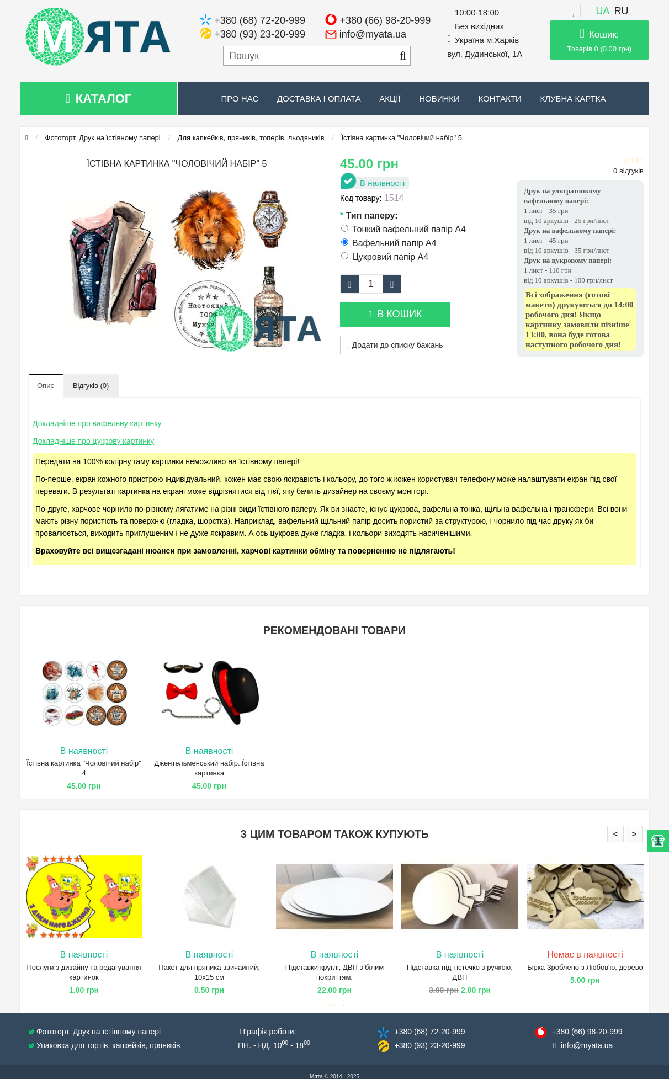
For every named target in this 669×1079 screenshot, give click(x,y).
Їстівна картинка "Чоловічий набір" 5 (402, 138)
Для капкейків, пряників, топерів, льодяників (251, 138)
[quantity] (371, 284)
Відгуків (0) (91, 385)
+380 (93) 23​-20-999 (429, 1045)
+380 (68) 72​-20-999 (429, 1031)
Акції (389, 98)
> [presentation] (634, 834)
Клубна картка (573, 98)
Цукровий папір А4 (384, 257)
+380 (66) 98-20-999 (385, 20)
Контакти (499, 98)
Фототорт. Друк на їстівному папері (103, 138)
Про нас (240, 98)
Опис (45, 385)
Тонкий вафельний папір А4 (403, 229)
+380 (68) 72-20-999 (259, 20)
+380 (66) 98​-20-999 (586, 1031)
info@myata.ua (372, 34)
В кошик (395, 314)
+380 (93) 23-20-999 (259, 34)
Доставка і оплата (319, 98)
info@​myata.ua (587, 1045)
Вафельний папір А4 (389, 243)
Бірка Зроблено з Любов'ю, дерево (585, 967)
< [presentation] (615, 834)
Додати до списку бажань (395, 345)
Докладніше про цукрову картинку (93, 441)
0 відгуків (628, 171)
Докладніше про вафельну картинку (97, 423)
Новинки (439, 98)
